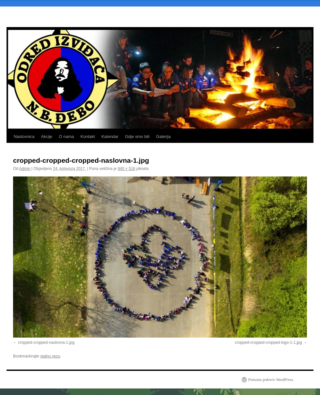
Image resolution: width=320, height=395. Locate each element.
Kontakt (88, 136)
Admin (24, 168)
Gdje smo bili (137, 136)
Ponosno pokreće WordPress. (271, 379)
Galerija (163, 136)
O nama (66, 136)
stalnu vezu (50, 356)
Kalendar (110, 136)
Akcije (47, 136)
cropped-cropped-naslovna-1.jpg (46, 342)
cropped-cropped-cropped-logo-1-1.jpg (268, 342)
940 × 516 (127, 168)
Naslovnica (24, 136)
